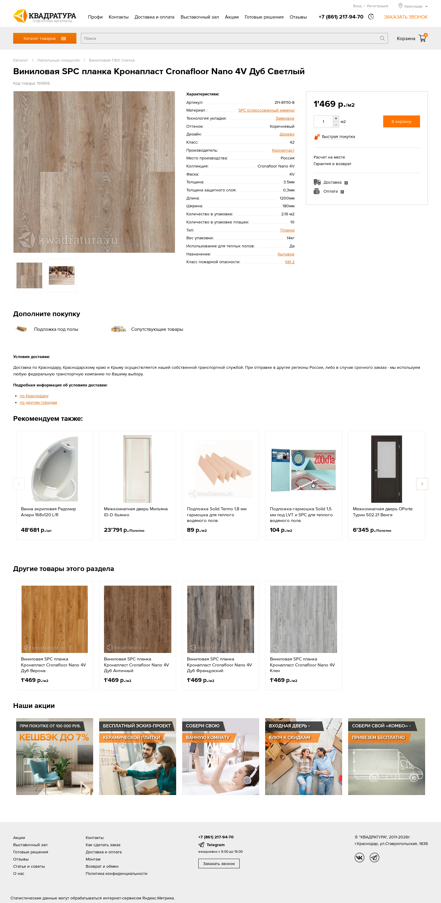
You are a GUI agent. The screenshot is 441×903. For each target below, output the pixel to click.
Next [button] (422, 484)
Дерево (287, 134)
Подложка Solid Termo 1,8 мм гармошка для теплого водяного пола (217, 514)
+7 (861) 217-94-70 (341, 16)
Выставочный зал (200, 16)
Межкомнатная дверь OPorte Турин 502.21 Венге (383, 511)
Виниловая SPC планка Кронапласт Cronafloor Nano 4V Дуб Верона (53, 664)
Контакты (119, 16)
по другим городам (38, 402)
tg (374, 857)
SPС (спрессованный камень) (266, 110)
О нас (18, 873)
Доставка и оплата (154, 16)
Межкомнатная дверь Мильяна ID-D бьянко (136, 511)
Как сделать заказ (103, 844)
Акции (232, 16)
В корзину (401, 121)
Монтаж (93, 859)
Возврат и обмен (102, 866)
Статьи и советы (29, 866)
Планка (287, 230)
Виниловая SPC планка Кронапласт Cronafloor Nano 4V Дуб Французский (219, 664)
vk (359, 857)
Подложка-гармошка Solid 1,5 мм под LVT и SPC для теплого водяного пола (301, 514)
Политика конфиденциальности (116, 873)
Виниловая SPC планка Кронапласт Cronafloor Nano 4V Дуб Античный (136, 664)
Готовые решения (264, 16)
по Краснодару (34, 395)
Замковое (285, 118)
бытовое (286, 254)
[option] (94, 172)
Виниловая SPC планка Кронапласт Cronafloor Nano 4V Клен (302, 664)
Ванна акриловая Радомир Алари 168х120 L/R (48, 511)
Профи (95, 16)
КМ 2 (289, 261)
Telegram (216, 844)
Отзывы (298, 16)
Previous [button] (19, 484)
